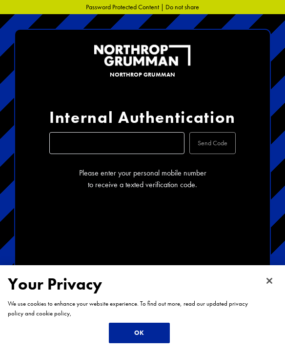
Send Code (212, 142)
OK (139, 333)
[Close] (269, 281)
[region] (142, 308)
